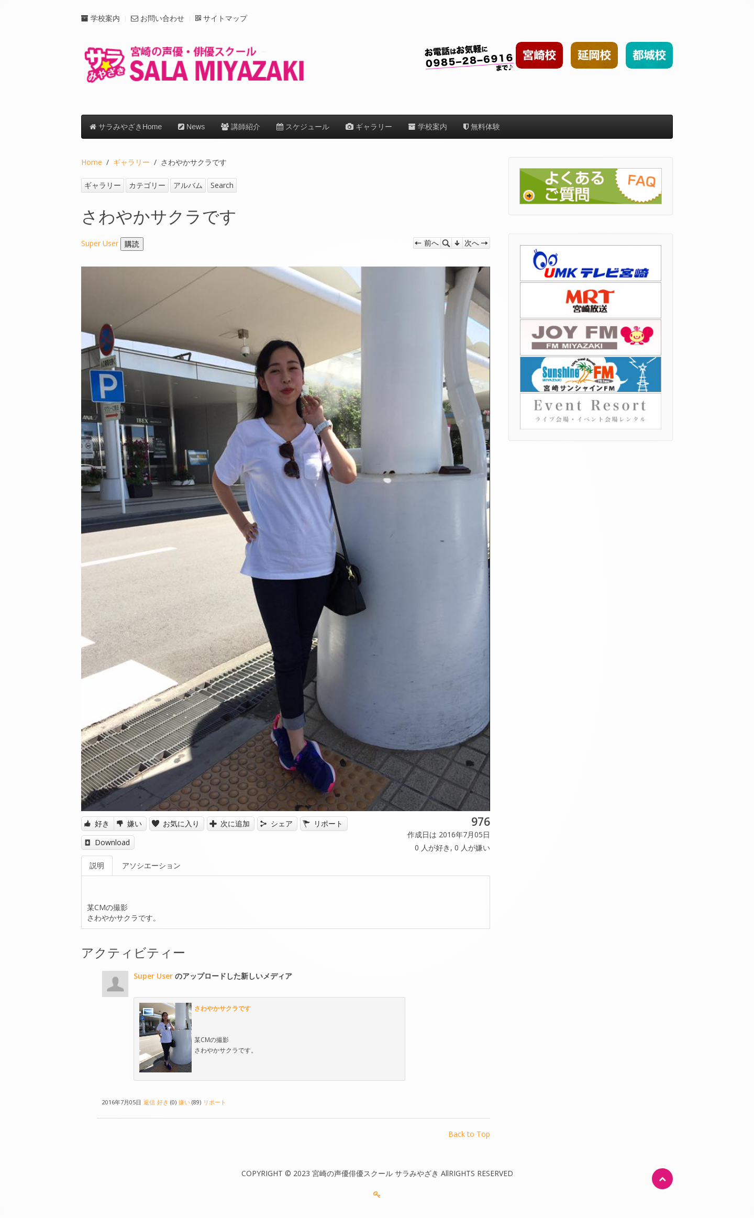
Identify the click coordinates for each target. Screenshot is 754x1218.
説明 (97, 865)
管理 (457, 243)
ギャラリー (369, 127)
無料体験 (481, 127)
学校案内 (100, 18)
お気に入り (181, 823)
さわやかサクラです (222, 1008)
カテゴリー (147, 185)
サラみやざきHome (126, 127)
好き (102, 823)
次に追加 (235, 823)
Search (222, 185)
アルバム (188, 185)
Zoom (446, 243)
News (191, 127)
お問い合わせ (157, 18)
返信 (149, 1102)
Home (91, 162)
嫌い (134, 823)
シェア (282, 823)
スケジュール (302, 127)
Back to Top (469, 1134)
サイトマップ (221, 18)
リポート (328, 823)
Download (112, 842)
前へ (431, 243)
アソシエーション (151, 865)
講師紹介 (240, 127)
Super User (99, 243)
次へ (471, 243)
